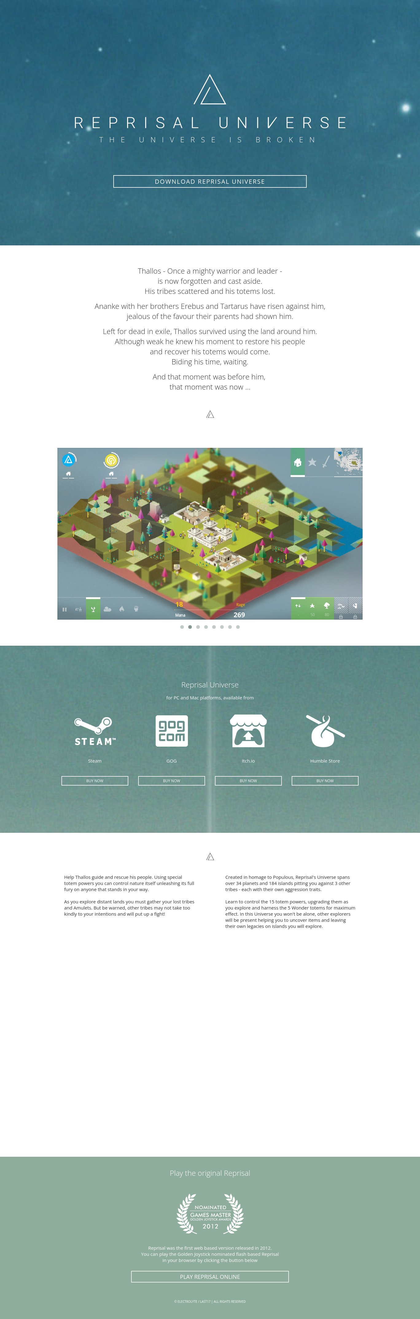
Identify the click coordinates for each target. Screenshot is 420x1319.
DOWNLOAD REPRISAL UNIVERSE (210, 181)
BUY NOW (94, 780)
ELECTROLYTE (187, 1301)
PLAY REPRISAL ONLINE (210, 1276)
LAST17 (205, 1301)
